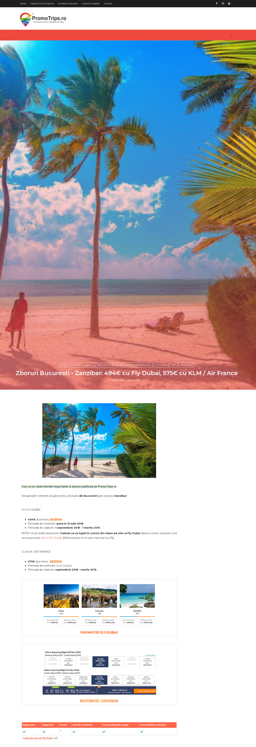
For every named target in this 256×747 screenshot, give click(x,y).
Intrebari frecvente (72, 3)
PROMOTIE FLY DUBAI (94, 731)
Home (27, 3)
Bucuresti (105, 461)
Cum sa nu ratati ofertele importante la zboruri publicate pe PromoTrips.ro (73, 585)
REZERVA (60, 618)
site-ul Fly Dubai (72, 636)
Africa (67, 461)
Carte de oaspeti (95, 3)
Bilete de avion (84, 461)
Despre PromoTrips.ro (46, 3)
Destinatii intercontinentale (134, 461)
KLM (174, 461)
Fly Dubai (161, 461)
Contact (112, 3)
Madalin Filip (118, 477)
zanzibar (187, 461)
